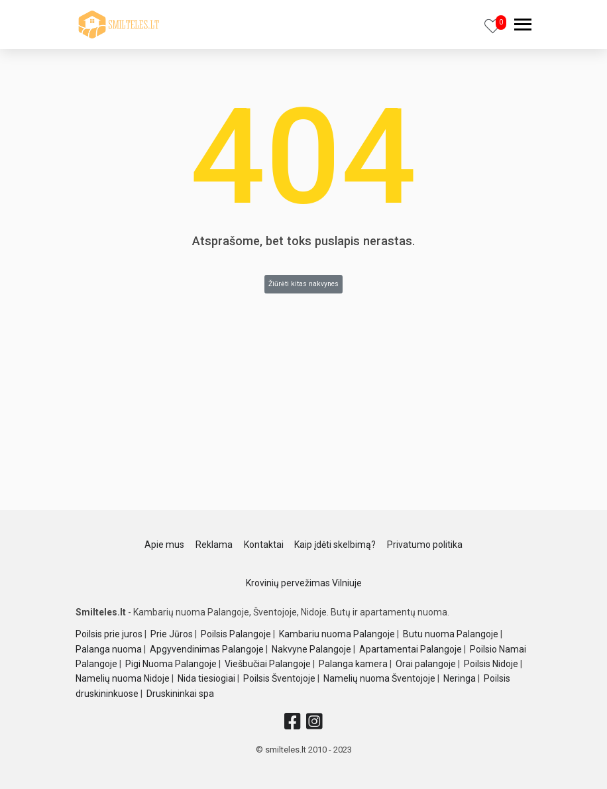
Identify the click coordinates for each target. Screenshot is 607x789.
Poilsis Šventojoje (279, 678)
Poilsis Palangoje (236, 634)
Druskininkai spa (180, 693)
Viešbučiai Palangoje (268, 663)
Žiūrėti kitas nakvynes (303, 284)
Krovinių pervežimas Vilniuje (304, 583)
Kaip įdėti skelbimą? (335, 544)
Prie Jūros (171, 634)
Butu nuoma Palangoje (450, 634)
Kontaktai (264, 544)
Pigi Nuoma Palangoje (171, 663)
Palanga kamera (353, 663)
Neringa (459, 678)
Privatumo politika (425, 544)
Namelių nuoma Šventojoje (379, 678)
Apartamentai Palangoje (410, 649)
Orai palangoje (426, 663)
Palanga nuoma (109, 649)
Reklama (214, 544)
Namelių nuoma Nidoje (123, 678)
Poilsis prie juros (109, 634)
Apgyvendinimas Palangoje (207, 649)
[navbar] (522, 26)
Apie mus (164, 544)
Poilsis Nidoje (491, 663)
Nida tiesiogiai (206, 678)
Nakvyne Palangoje (311, 649)
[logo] (119, 24)
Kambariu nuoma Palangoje (337, 634)
